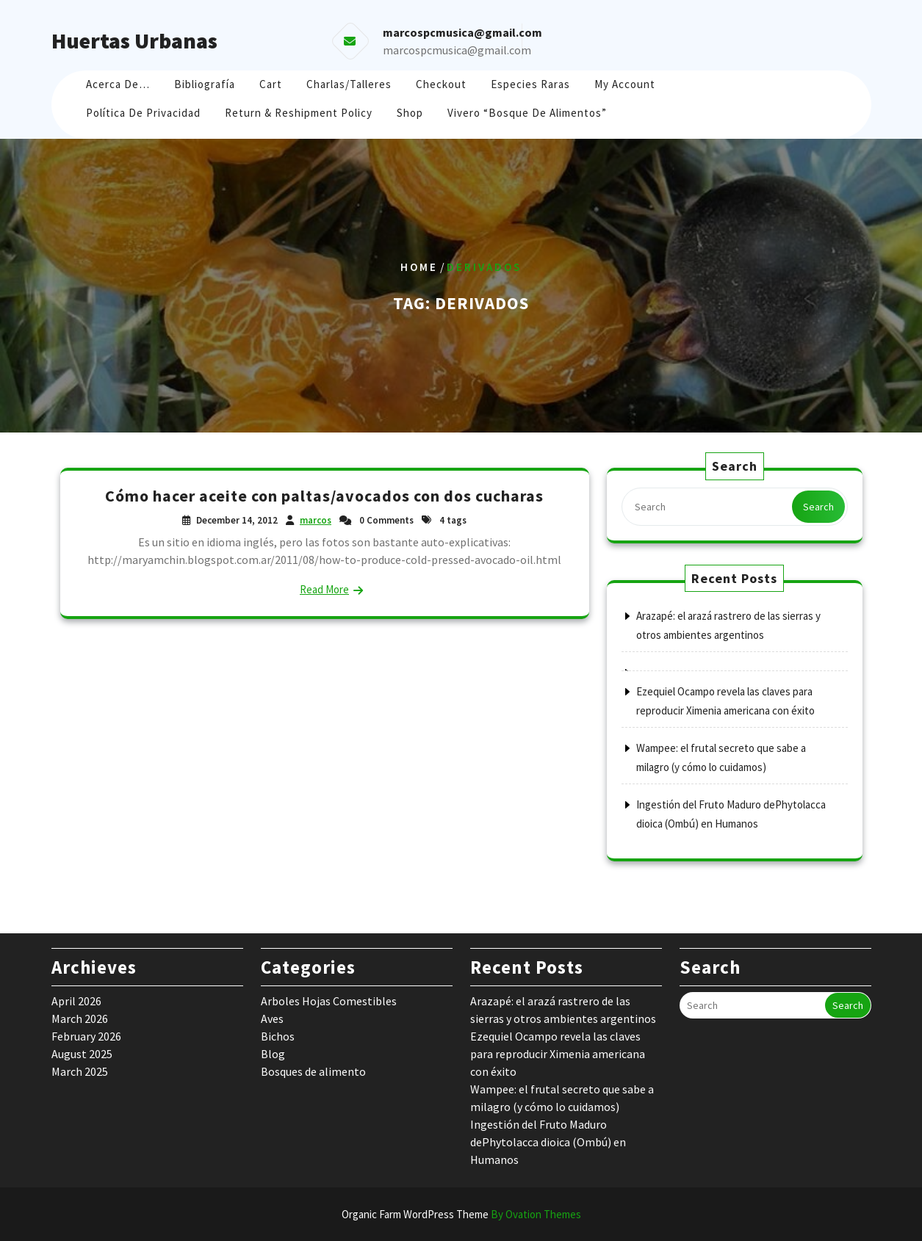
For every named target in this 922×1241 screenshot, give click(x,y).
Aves (272, 1018)
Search (818, 506)
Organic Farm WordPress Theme (461, 1214)
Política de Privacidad (143, 113)
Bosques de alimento (313, 1071)
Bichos (278, 1036)
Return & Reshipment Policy (298, 113)
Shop (410, 113)
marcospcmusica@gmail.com (457, 50)
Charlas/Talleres (349, 84)
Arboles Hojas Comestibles (329, 1001)
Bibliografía (204, 84)
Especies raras (530, 84)
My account (624, 84)
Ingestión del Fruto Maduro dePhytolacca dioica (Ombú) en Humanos (548, 1142)
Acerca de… (118, 84)
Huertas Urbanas (134, 40)
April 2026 (76, 1001)
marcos (315, 520)
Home (419, 267)
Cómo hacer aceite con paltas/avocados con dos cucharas (324, 495)
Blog (273, 1053)
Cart (270, 84)
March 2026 (79, 1018)
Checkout (441, 84)
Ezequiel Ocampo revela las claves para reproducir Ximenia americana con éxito (557, 1054)
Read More (324, 589)
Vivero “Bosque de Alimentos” (527, 113)
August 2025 (81, 1053)
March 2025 (79, 1071)
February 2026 (86, 1036)
